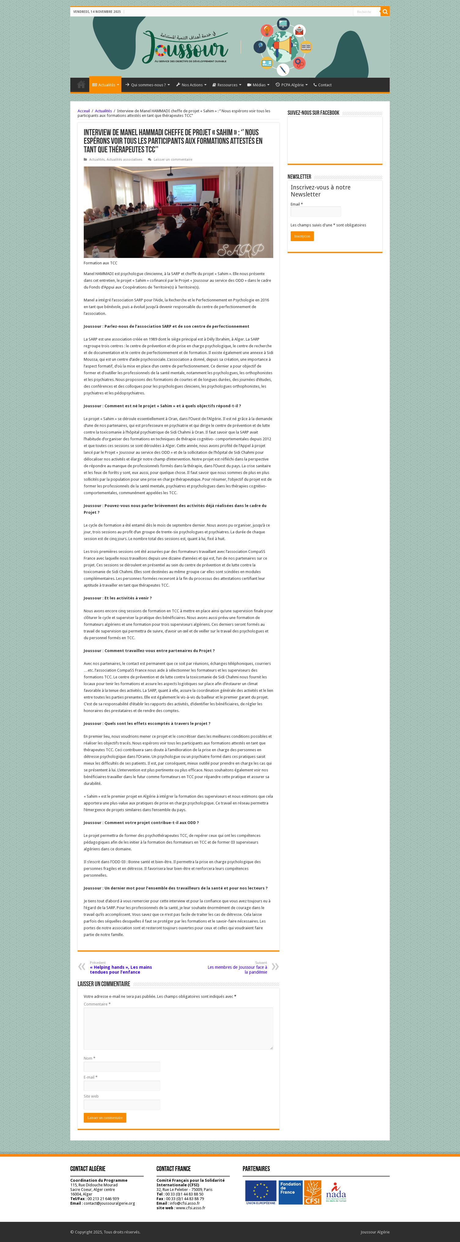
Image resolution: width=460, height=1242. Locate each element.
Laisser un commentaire (173, 160)
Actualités (103, 85)
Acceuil (84, 111)
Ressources (224, 85)
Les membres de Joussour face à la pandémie (235, 968)
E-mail (91, 1077)
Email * (297, 204)
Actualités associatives (124, 160)
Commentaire (97, 1004)
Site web (91, 1096)
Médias (256, 85)
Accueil (81, 84)
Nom (89, 1058)
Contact (323, 85)
